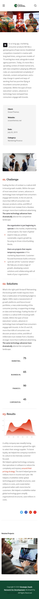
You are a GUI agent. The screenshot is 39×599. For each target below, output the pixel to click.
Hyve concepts (12, 593)
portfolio (11, 24)
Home (3, 24)
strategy (20, 24)
